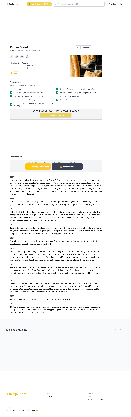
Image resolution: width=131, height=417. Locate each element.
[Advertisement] (64, 25)
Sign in (122, 4)
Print (97, 47)
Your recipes (86, 47)
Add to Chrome (67, 167)
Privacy (49, 396)
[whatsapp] (27, 57)
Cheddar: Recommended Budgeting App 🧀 (21, 410)
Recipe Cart (17, 394)
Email (90, 396)
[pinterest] (17, 57)
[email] (22, 57)
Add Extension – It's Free (39, 4)
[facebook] (11, 57)
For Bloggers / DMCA (95, 399)
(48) (15, 51)
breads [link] (16, 73)
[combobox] (79, 4)
